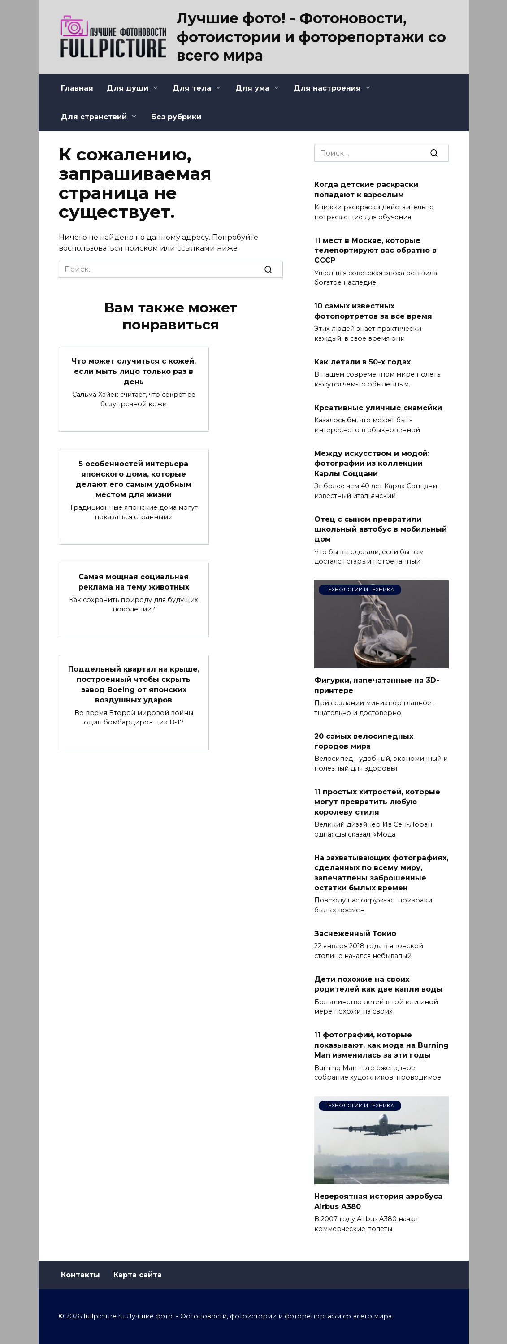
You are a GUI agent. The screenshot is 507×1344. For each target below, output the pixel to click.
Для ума (252, 88)
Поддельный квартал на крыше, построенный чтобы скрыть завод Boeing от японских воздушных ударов (133, 682)
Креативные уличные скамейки (378, 407)
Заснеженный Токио (355, 933)
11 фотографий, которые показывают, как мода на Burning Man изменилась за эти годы (381, 1045)
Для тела (192, 88)
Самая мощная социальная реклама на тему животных (133, 580)
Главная (77, 88)
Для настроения (327, 88)
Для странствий (94, 117)
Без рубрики (176, 117)
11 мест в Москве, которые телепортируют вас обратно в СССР (375, 250)
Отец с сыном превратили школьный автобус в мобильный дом (380, 529)
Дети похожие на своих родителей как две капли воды (378, 984)
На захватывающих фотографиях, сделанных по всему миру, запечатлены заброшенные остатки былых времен (381, 872)
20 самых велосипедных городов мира (363, 741)
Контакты (80, 1274)
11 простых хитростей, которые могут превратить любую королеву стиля (377, 802)
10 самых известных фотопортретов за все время (373, 311)
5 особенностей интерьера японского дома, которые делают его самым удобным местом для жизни (133, 478)
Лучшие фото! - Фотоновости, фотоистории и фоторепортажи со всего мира (311, 36)
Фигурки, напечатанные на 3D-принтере (376, 685)
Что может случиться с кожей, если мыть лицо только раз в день (133, 371)
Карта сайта (137, 1274)
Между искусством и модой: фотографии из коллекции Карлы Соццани (371, 463)
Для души (127, 88)
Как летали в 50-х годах (362, 361)
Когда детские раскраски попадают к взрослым (366, 189)
